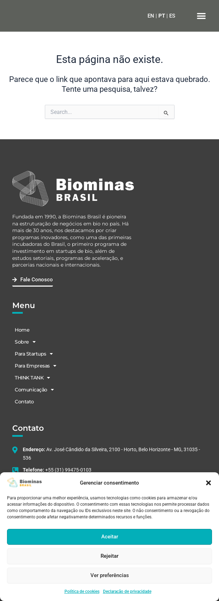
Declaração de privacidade (127, 591)
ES (172, 16)
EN (151, 16)
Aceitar (109, 536)
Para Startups (34, 354)
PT (161, 16)
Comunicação (34, 390)
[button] (208, 482)
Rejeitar (109, 556)
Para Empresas (35, 366)
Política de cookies (82, 591)
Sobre (25, 342)
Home (22, 330)
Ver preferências (109, 575)
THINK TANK (32, 378)
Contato (24, 401)
